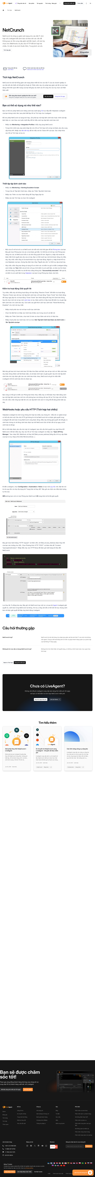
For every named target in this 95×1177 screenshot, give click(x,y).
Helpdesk (28, 273)
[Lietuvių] (68, 1163)
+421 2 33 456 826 (10, 1146)
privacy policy (29, 1168)
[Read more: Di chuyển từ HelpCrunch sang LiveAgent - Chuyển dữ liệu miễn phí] (47, 748)
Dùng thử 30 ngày (60, 96)
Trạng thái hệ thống (22, 1117)
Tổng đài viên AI (21, 3)
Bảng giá (5, 1114)
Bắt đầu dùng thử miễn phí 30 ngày (10, 1089)
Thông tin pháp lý (41, 1123)
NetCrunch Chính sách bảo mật (35, 69)
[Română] (85, 1163)
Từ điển (58, 1113)
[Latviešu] (71, 1163)
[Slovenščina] (53, 1165)
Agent (55, 605)
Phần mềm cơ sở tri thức (81, 1110)
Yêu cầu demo (48, 96)
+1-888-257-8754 (10, 1149)
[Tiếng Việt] (61, 1165)
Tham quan (5, 1124)
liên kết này (25, 130)
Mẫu (57, 1120)
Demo (4, 1111)
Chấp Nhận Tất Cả (10, 1171)
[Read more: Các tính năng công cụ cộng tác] (78, 748)
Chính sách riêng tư (71, 1173)
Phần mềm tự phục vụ (80, 1120)
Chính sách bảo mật (58, 1173)
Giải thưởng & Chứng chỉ (42, 1113)
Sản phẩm (32, 3)
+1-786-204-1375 (10, 1152)
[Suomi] (51, 1163)
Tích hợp (9, 10)
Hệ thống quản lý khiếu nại (82, 1128)
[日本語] (65, 1163)
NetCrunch (17, 10)
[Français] (54, 1163)
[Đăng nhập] (86, 3)
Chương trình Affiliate (41, 1120)
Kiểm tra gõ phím (60, 1123)
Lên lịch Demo (55, 699)
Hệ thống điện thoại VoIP (81, 1117)
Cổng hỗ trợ (20, 1110)
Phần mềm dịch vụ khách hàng (83, 1113)
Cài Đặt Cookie (38, 1171)
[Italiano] (63, 1163)
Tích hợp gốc (7, 50)
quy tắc (52, 486)
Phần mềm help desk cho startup (83, 1135)
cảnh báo (27, 300)
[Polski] (80, 1163)
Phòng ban (56, 249)
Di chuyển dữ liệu (21, 1113)
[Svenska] (56, 1165)
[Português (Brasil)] (83, 1163)
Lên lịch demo (28, 1089)
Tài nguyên (40, 3)
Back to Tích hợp (8, 662)
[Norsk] (77, 1163)
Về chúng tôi (39, 1110)
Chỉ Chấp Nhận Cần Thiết (24, 1171)
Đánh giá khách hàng (41, 1117)
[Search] (61, 3)
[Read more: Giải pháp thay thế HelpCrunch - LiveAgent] (17, 748)
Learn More (10, 69)
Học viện (58, 1117)
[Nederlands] (74, 1163)
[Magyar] (60, 1163)
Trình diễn (80, 3)
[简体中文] (64, 1165)
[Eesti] (48, 1163)
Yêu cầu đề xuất (21, 1123)
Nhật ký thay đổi (21, 1120)
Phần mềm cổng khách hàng (82, 1131)
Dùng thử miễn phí (69, 3)
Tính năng (5, 1118)
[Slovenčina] (91, 1163)
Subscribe (89, 1146)
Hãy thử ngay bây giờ (40, 699)
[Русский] (88, 1163)
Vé (42, 111)
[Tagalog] (58, 1165)
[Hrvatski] (57, 1163)
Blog (57, 1110)
